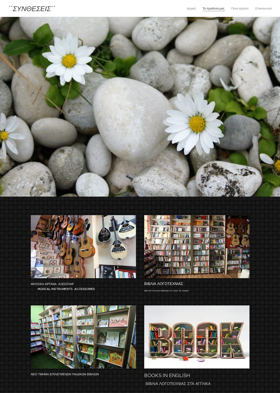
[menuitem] (190, 8)
